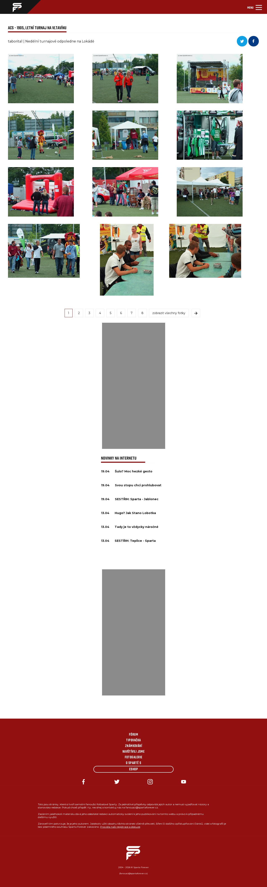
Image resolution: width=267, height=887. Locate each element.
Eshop (133, 769)
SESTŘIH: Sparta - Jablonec (136, 499)
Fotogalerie (133, 757)
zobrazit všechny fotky (168, 313)
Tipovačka (133, 740)
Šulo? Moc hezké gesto (133, 471)
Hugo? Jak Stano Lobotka (135, 513)
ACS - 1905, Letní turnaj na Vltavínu (37, 28)
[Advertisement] (133, 386)
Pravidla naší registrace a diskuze (120, 826)
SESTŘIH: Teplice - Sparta (135, 541)
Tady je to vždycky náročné (136, 527)
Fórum (133, 735)
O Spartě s (133, 763)
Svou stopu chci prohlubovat (138, 485)
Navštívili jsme (133, 752)
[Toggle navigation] (254, 7)
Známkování (133, 746)
